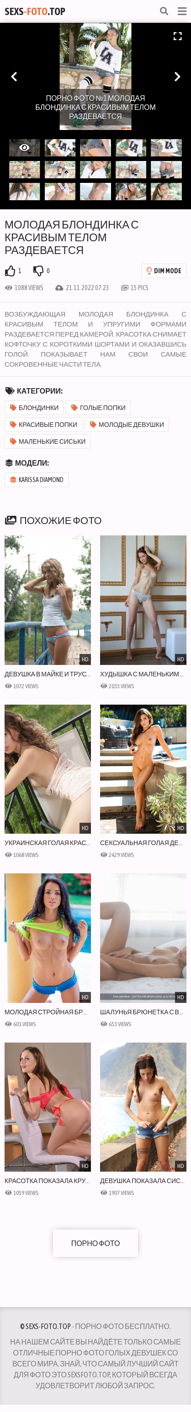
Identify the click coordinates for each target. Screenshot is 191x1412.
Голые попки (98, 408)
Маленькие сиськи (47, 441)
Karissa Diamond (37, 480)
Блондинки (34, 408)
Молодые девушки (127, 424)
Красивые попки (43, 424)
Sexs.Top (35, 11)
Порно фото (95, 1243)
